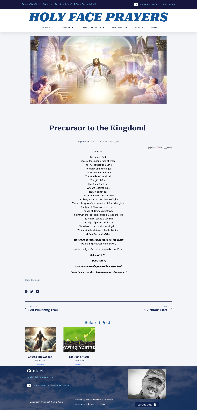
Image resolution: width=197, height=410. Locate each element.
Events (139, 27)
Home (154, 27)
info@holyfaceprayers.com (40, 377)
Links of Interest (93, 27)
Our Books (46, 27)
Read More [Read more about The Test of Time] (79, 365)
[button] (26, 291)
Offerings (119, 27)
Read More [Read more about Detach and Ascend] (40, 365)
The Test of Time (79, 356)
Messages (67, 27)
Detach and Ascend (40, 356)
